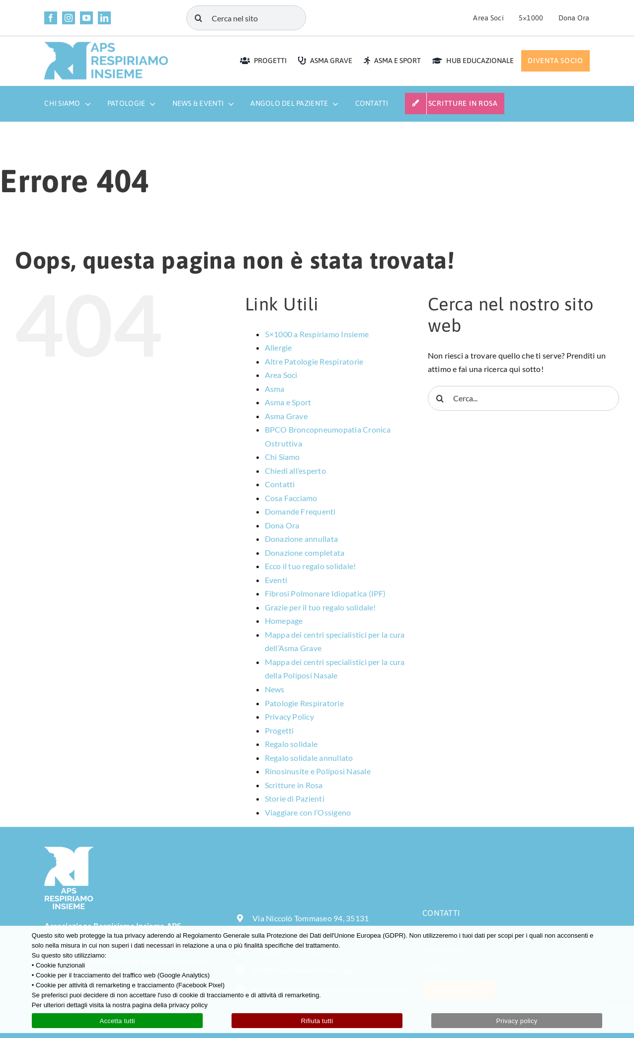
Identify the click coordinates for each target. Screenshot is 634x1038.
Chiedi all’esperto (295, 470)
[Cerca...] (523, 398)
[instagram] (68, 17)
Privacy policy (516, 1021)
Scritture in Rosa (294, 785)
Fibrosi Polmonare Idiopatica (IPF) (325, 593)
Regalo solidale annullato (309, 757)
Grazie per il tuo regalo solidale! (320, 607)
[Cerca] (198, 17)
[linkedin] (104, 17)
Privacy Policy (289, 716)
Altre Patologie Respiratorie (314, 361)
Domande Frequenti (300, 511)
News (275, 689)
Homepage (284, 620)
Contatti (280, 484)
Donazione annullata (301, 538)
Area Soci (281, 374)
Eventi (276, 580)
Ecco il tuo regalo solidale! (310, 566)
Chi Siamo (282, 456)
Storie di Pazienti (294, 798)
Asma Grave (286, 416)
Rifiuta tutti (317, 1021)
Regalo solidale (291, 743)
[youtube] (86, 17)
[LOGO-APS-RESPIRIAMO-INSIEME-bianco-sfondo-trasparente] (69, 850)
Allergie (278, 347)
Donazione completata (305, 552)
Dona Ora (282, 525)
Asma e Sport (288, 402)
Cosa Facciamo (291, 498)
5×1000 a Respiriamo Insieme (317, 334)
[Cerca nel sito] (246, 17)
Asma (275, 388)
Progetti (279, 730)
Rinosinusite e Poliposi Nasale (318, 771)
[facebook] (50, 17)
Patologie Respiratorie (304, 703)
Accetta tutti (117, 1021)
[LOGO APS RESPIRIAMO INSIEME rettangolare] (106, 45)
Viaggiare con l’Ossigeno (308, 812)
